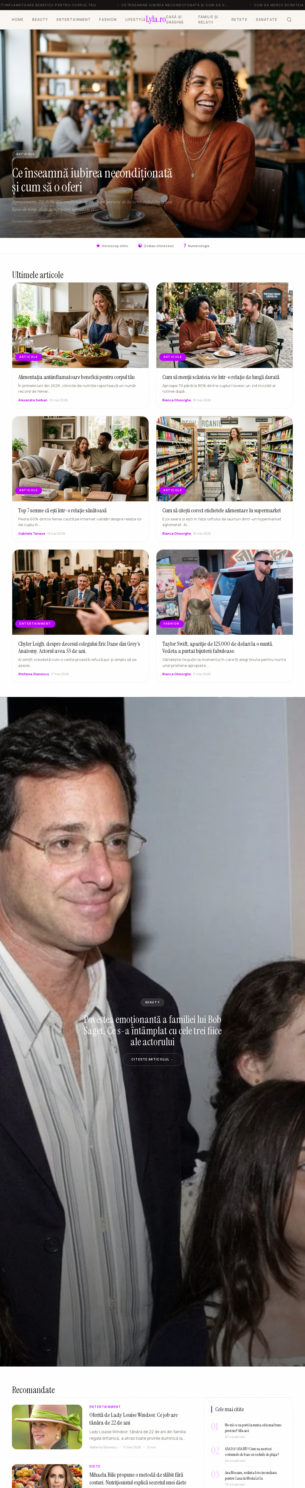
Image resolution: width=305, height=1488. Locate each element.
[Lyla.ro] (156, 19)
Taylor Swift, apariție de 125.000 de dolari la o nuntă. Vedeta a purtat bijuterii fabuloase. (217, 653)
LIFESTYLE (135, 19)
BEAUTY (40, 19)
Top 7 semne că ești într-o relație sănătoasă (62, 516)
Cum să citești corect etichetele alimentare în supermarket (221, 516)
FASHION (108, 19)
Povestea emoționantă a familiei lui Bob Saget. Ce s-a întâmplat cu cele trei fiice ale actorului (153, 1031)
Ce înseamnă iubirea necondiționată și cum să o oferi (92, 180)
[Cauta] (289, 19)
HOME (18, 19)
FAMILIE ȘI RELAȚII (208, 19)
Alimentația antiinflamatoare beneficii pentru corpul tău (76, 383)
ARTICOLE (25, 154)
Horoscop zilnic (112, 245)
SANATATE (266, 19)
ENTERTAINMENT (74, 19)
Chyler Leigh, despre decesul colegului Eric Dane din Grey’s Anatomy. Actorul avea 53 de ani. (79, 653)
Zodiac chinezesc (156, 245)
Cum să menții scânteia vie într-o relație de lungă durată (220, 383)
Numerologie (196, 245)
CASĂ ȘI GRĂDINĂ (175, 19)
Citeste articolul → (152, 1059)
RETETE (239, 19)
